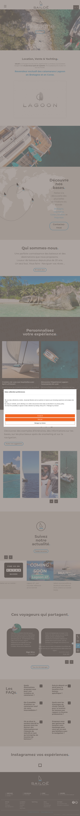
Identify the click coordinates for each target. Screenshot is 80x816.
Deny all (40, 419)
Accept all (40, 416)
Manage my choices (40, 423)
